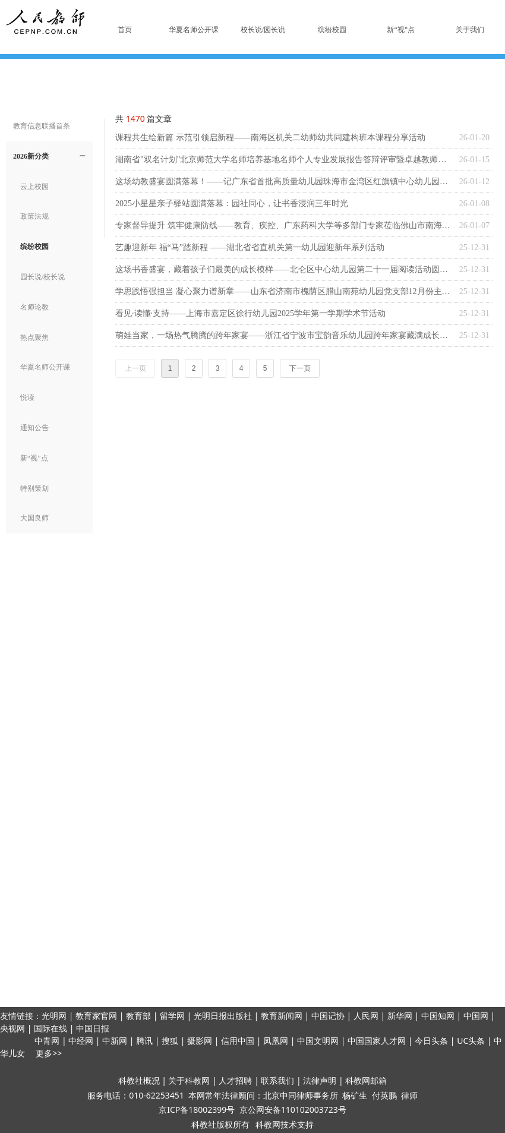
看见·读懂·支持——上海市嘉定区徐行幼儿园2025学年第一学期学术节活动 (250, 313)
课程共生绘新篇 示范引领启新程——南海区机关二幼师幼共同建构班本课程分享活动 (270, 137)
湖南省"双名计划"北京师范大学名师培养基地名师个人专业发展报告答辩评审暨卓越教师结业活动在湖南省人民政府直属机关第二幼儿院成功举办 (284, 159)
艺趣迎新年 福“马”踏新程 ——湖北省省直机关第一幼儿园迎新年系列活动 (249, 247)
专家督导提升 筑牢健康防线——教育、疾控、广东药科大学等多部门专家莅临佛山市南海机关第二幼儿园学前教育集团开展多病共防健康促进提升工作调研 (284, 225)
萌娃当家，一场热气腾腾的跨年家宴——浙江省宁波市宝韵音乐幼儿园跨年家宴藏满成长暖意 (284, 335)
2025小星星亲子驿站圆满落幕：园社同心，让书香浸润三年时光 (231, 203)
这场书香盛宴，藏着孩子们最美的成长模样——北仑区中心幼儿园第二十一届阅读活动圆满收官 (284, 269)
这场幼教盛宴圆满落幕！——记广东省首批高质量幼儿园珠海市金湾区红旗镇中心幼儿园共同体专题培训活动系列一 (284, 181)
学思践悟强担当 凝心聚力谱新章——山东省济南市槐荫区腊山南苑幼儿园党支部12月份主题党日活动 (284, 291)
